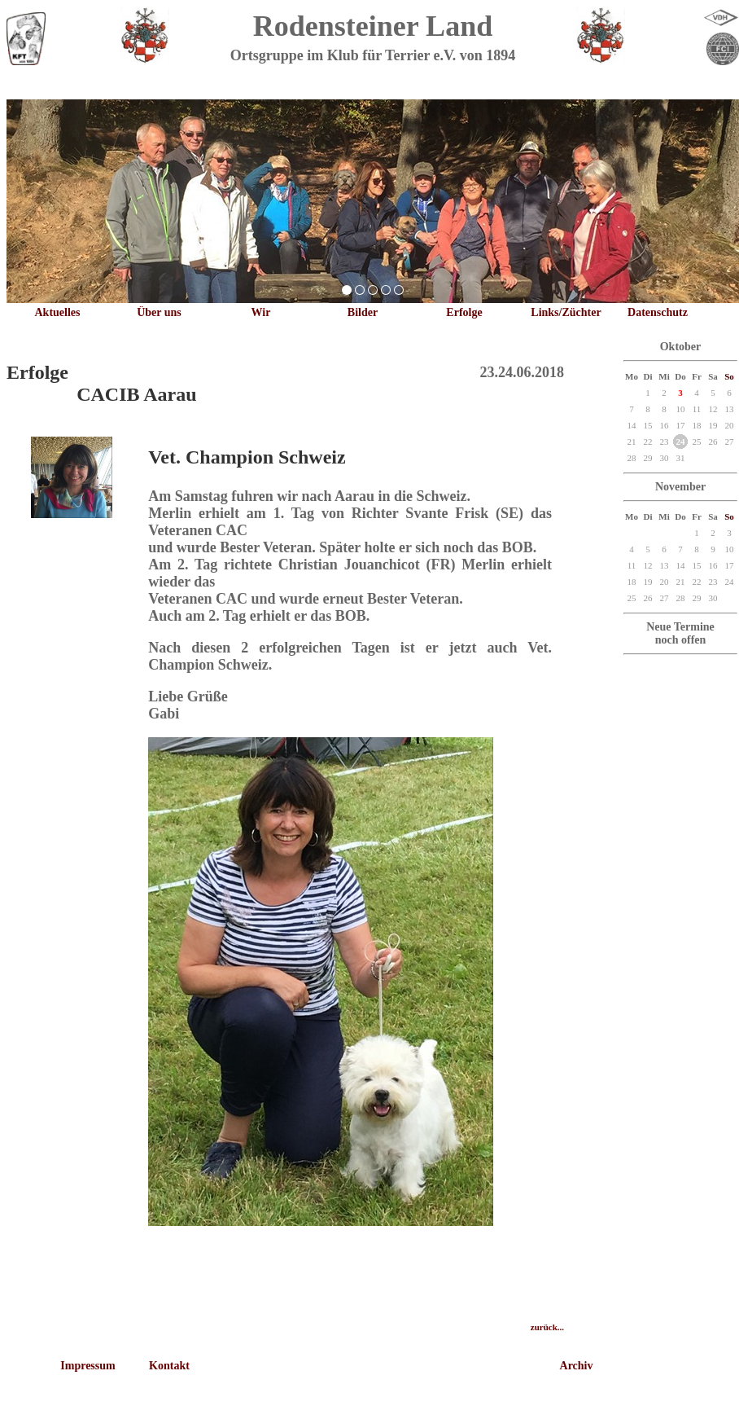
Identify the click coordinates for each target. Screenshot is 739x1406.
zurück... (547, 1327)
